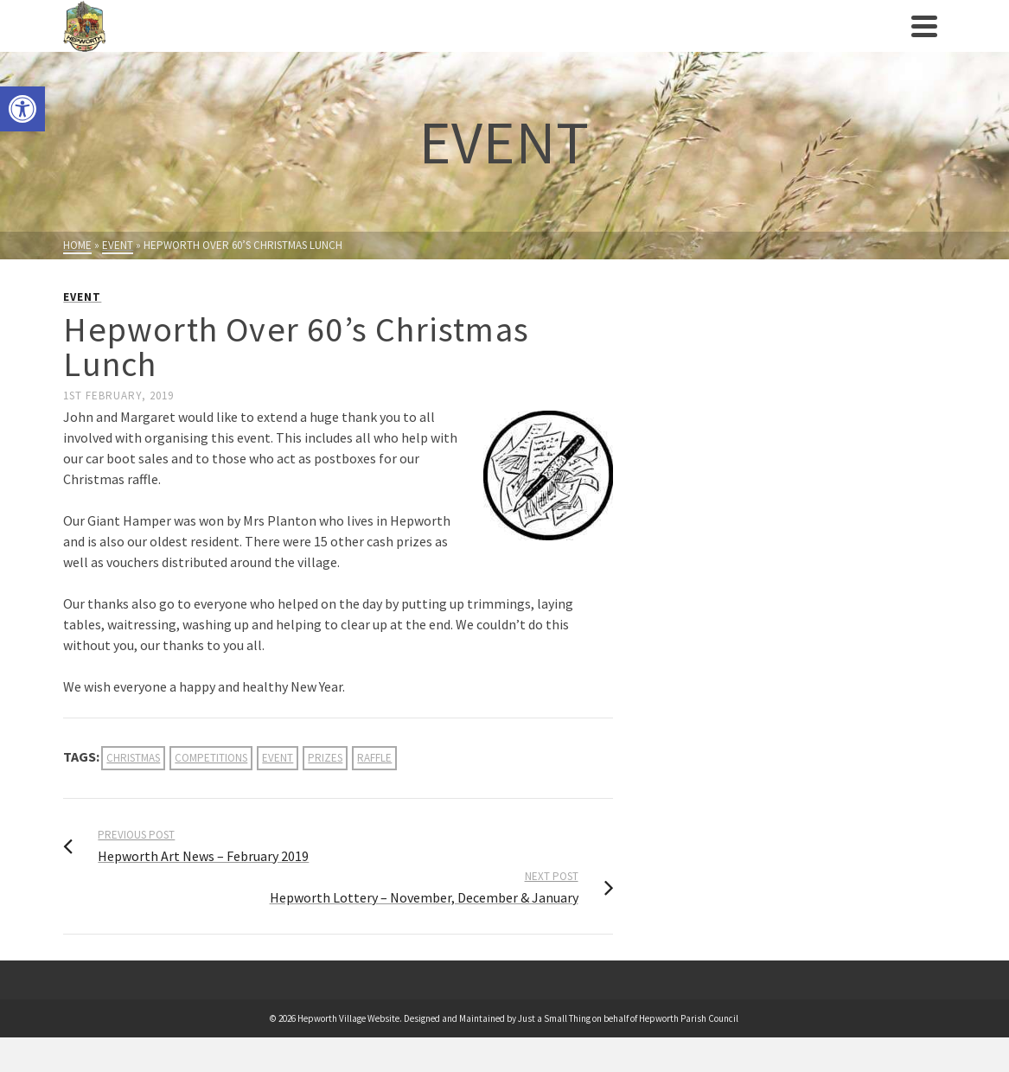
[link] (22, 108)
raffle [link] (374, 757)
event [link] (277, 757)
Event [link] (82, 297)
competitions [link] (211, 757)
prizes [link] (325, 757)
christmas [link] (133, 757)
